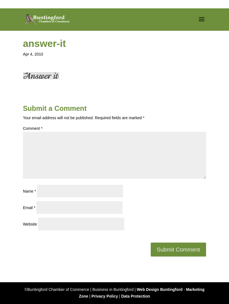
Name (29, 191)
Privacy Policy (104, 296)
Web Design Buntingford (160, 289)
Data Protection (135, 296)
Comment (33, 128)
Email (29, 207)
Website (30, 224)
